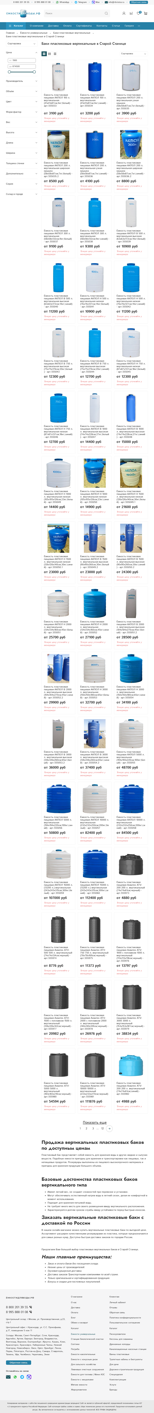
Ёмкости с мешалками (82, 1379)
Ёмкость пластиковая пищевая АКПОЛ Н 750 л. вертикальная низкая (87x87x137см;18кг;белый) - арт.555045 (131, 366)
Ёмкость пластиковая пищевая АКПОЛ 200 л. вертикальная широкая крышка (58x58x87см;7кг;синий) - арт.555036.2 (131, 169)
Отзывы (113, 1307)
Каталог (16, 26)
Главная (10, 33)
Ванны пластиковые (119, 1354)
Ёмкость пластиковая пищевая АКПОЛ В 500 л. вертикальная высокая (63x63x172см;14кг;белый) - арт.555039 (131, 236)
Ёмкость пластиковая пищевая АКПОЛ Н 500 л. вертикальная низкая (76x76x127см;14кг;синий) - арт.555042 (131, 301)
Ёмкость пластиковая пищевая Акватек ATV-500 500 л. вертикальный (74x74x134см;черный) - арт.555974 (58, 953)
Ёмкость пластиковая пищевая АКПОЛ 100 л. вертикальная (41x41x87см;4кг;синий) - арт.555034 (93, 100)
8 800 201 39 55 (21, 2)
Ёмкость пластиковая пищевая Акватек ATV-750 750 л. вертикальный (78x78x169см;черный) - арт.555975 (94, 953)
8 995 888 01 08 (43, 2)
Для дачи (114, 1364)
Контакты (102, 26)
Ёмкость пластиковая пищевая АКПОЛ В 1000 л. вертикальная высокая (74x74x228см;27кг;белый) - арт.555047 (94, 432)
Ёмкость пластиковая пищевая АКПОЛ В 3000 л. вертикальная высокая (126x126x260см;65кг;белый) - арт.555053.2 (58, 757)
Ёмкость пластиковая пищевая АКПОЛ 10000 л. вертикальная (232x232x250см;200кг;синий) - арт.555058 (131, 822)
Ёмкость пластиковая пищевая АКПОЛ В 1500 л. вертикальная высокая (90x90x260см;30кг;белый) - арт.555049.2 (94, 562)
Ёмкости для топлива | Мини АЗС (88, 1374)
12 (102, 1129)
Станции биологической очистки (87, 1339)
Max (96, 2)
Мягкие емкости (79, 1384)
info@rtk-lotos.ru (114, 2)
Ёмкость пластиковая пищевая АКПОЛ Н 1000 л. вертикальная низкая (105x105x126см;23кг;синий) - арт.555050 (94, 497)
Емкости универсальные (83, 1334)
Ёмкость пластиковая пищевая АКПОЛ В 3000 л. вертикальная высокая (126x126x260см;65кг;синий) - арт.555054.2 (94, 757)
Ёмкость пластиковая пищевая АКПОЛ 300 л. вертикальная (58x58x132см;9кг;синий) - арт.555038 (94, 236)
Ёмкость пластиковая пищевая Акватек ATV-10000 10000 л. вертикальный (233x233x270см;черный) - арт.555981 (94, 1089)
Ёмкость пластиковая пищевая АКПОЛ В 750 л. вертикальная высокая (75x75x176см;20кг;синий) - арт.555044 (94, 366)
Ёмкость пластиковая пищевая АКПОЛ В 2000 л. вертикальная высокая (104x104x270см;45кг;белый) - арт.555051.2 (130, 627)
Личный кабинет (117, 1302)
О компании (36, 26)
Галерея (129, 26)
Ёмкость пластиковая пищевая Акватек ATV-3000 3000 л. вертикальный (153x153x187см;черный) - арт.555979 (131, 1022)
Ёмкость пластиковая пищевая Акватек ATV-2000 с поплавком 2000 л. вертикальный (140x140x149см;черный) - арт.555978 (94, 1022)
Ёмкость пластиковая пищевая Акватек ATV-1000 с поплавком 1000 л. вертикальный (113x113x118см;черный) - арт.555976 (131, 954)
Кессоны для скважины (121, 1339)
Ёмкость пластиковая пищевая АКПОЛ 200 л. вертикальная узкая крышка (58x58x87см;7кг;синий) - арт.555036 (94, 169)
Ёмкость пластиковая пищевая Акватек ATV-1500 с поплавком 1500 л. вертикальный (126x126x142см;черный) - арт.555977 (58, 1022)
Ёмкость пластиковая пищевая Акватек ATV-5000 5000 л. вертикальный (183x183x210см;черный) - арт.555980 (58, 1089)
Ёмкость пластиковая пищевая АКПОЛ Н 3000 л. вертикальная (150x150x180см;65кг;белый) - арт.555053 (94, 692)
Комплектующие (117, 1379)
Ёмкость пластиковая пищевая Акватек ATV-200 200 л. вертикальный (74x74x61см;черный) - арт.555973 (131, 888)
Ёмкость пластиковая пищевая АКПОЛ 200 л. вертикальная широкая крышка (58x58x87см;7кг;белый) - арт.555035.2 (58, 169)
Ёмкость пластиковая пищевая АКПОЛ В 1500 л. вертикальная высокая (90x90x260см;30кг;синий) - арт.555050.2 (131, 562)
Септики (75, 1344)
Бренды (113, 1389)
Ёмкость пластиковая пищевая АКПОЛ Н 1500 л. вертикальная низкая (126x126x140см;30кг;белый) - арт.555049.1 (131, 497)
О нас (74, 1302)
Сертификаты (84, 26)
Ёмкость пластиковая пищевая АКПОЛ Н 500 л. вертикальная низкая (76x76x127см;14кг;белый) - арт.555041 (94, 301)
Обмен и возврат (79, 1322)
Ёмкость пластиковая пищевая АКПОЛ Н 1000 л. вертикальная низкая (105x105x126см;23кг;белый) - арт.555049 (58, 497)
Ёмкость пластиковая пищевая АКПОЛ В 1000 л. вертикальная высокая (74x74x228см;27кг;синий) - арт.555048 (131, 432)
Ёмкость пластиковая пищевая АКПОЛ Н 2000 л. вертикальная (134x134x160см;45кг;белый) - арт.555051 (58, 627)
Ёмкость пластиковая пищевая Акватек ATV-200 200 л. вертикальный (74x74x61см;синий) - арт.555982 (131, 1088)
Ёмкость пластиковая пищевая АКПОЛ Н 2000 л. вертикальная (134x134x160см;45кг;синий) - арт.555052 (94, 627)
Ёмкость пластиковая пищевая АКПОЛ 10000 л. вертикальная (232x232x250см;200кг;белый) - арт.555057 (94, 822)
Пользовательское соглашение (124, 1322)
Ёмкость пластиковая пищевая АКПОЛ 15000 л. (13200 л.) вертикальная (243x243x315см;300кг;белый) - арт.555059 (58, 888)
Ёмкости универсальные (34, 33)
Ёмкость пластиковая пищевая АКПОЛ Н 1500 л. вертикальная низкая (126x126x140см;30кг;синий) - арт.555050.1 (58, 562)
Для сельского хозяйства (83, 1364)
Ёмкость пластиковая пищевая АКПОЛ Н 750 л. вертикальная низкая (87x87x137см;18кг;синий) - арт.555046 (58, 432)
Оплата (67, 26)
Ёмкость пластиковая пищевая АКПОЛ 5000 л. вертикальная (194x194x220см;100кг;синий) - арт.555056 (58, 822)
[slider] (9, 72)
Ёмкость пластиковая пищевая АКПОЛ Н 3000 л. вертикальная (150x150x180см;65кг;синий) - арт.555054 (131, 692)
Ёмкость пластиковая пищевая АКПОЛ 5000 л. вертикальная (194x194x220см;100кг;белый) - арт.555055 (131, 757)
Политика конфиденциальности (125, 1317)
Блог (73, 1317)
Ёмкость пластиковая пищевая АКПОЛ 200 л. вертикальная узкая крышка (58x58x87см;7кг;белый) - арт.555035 (131, 101)
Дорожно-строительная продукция (126, 1369)
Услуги (112, 1384)
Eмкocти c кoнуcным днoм (84, 1359)
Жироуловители (79, 1389)
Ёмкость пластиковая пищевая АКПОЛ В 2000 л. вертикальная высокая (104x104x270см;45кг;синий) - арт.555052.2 (58, 692)
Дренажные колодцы (119, 1344)
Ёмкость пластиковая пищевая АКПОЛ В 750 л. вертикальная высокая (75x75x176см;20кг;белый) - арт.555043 (58, 366)
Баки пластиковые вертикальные (71, 33)
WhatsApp (62, 2)
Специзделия (116, 1374)
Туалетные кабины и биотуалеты (125, 1359)
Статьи (116, 26)
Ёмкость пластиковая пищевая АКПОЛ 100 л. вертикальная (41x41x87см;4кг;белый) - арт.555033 (57, 100)
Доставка (53, 26)
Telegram (80, 2)
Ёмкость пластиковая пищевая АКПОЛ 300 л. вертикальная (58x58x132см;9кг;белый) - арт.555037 (58, 236)
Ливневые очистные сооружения (87, 1369)
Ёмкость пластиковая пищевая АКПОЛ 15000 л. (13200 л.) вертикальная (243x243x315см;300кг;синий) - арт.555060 (94, 888)
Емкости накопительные (83, 1354)
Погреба (75, 1349)
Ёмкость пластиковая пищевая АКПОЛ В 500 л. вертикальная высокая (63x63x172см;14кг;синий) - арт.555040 (58, 301)
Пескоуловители (117, 1334)
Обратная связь (138, 2)
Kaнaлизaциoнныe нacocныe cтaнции (127, 1349)
